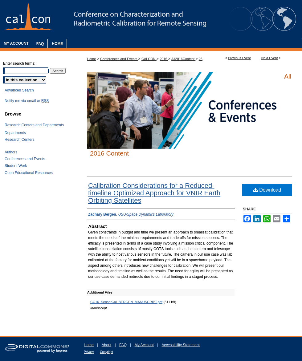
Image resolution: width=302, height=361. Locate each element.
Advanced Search (19, 90)
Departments (15, 133)
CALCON (149, 59)
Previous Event (239, 58)
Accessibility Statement (181, 345)
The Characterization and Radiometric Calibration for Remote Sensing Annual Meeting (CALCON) (151, 19)
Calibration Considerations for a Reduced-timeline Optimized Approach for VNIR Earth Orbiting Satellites (154, 193)
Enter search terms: (19, 63)
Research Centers (20, 139)
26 (200, 59)
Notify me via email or (27, 101)
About (106, 345)
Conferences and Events (119, 59)
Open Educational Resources (29, 173)
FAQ (123, 345)
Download (267, 190)
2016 (164, 59)
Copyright (106, 352)
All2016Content (183, 59)
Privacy (89, 352)
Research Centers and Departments (34, 125)
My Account (144, 345)
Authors (11, 152)
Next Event (269, 58)
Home (91, 59)
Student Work (16, 166)
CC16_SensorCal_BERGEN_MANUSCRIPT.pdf (126, 302)
